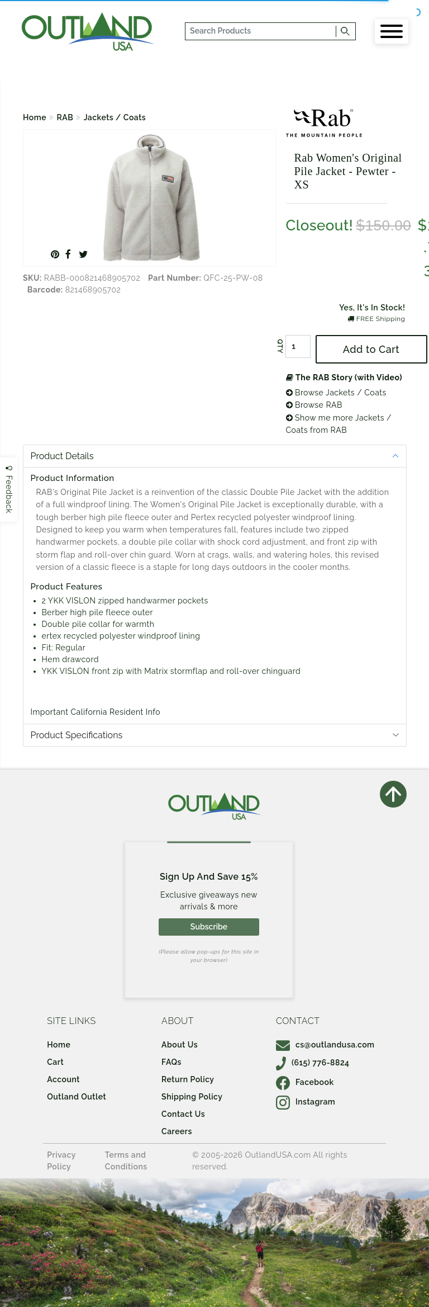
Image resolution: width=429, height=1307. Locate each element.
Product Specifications (77, 735)
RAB (65, 117)
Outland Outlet (76, 1096)
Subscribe (208, 926)
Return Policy (187, 1079)
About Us (179, 1044)
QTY (279, 346)
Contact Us (183, 1114)
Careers (176, 1131)
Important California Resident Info (96, 711)
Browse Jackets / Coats (336, 392)
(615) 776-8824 (313, 1062)
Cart (55, 1062)
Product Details (62, 456)
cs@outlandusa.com (325, 1044)
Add (371, 349)
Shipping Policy (191, 1096)
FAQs (171, 1062)
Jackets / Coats (115, 117)
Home (34, 117)
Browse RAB (314, 404)
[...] (261, 31)
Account (63, 1079)
